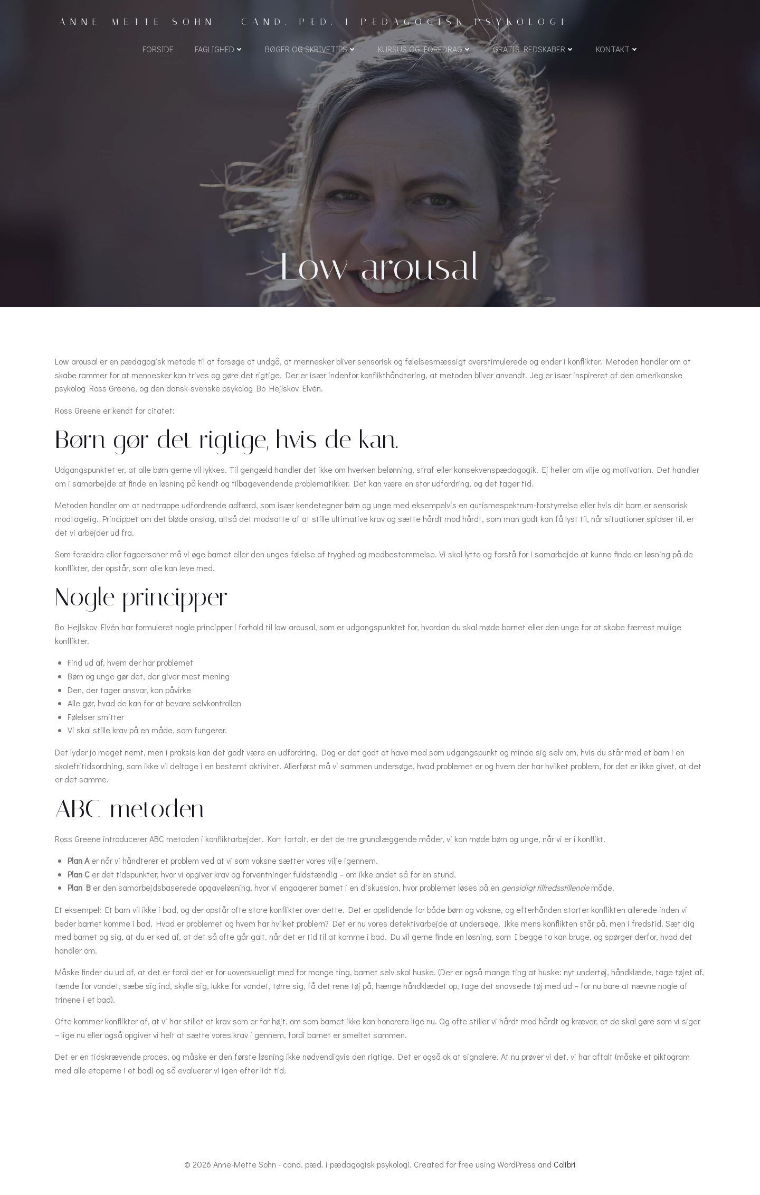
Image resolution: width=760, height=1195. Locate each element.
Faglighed (219, 48)
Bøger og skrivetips (311, 48)
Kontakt (617, 48)
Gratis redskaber (534, 48)
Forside (158, 48)
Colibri (565, 1164)
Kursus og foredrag (425, 48)
